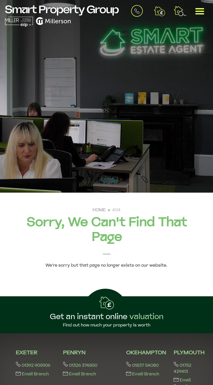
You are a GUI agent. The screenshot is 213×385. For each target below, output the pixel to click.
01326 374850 (80, 365)
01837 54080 (142, 365)
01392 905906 (33, 365)
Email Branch (32, 374)
